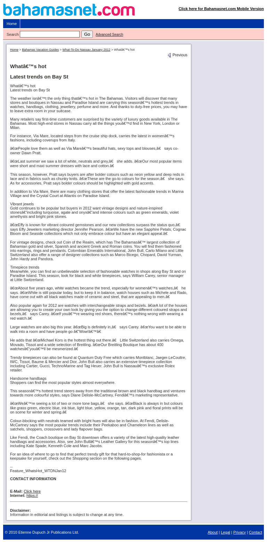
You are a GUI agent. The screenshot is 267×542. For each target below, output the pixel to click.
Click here (32, 491)
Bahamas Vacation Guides (40, 49)
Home (12, 24)
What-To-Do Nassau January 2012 (86, 49)
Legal (225, 532)
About (213, 532)
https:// (32, 495)
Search (13, 34)
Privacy (239, 532)
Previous (177, 55)
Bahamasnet (133, 11)
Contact (255, 532)
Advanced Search (109, 34)
